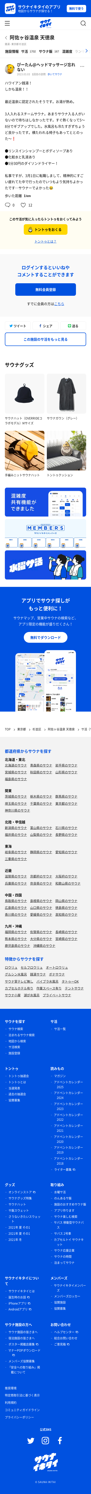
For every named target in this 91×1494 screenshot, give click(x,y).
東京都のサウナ (66, 803)
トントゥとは (17, 1082)
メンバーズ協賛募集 (21, 1361)
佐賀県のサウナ (41, 931)
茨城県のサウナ (16, 796)
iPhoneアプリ (17, 1303)
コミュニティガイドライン (22, 1410)
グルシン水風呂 (16, 974)
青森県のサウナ (41, 765)
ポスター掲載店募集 (21, 1344)
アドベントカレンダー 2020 (68, 1139)
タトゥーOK (70, 981)
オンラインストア (20, 1192)
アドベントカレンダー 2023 (68, 1106)
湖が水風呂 (32, 995)
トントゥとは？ (45, 241)
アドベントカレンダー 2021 (68, 1128)
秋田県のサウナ (41, 772)
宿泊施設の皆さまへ (21, 1338)
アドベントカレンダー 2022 (68, 1117)
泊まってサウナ (64, 1262)
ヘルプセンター (64, 1332)
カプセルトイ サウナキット (69, 1242)
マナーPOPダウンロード (24, 1350)
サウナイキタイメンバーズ (70, 1288)
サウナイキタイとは (21, 1291)
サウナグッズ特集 (20, 1198)
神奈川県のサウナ (17, 810)
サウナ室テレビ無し (19, 981)
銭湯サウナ (38, 974)
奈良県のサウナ (41, 883)
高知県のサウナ (66, 914)
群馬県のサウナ (66, 796)
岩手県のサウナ (66, 765)
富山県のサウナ (41, 827)
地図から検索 (17, 1041)
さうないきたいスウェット (24, 1219)
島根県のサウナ (41, 900)
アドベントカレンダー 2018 (68, 1161)
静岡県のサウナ (41, 852)
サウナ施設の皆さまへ (23, 1332)
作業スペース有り (49, 988)
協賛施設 (60, 1302)
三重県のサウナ (16, 858)
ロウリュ (11, 967)
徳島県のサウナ (66, 907)
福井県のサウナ (16, 834)
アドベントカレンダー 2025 (68, 1084)
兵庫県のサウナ (16, 883)
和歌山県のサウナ (68, 883)
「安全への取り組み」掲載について (24, 1369)
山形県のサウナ (66, 772)
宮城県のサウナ (16, 772)
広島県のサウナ (16, 907)
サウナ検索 (15, 1029)
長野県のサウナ (66, 834)
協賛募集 (14, 1100)
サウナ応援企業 (64, 1250)
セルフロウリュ (32, 967)
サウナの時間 (63, 1256)
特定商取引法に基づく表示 (22, 1395)
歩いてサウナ (55, 74)
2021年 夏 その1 (19, 1227)
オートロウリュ (57, 967)
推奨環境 (11, 1388)
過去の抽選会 (17, 1094)
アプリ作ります (64, 1210)
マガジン (60, 1076)
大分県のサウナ (41, 938)
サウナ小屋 (13, 995)
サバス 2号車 (62, 1233)
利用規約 (11, 1402)
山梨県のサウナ (41, 834)
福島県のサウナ (16, 779)
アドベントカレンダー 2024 (68, 1095)
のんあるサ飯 (63, 1198)
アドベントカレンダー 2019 (68, 1150)
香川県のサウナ (16, 914)
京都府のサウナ (41, 876)
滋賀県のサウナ (16, 876)
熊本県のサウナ (16, 938)
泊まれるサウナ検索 (21, 1035)
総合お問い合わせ (65, 1338)
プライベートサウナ (57, 995)
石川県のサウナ (66, 827)
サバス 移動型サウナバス (69, 1225)
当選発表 (14, 1088)
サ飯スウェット (18, 1210)
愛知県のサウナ (66, 852)
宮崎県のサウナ (66, 938)
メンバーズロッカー (67, 1296)
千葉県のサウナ (41, 803)
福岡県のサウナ (16, 931)
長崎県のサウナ (66, 931)
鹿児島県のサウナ (17, 945)
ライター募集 (63, 1169)
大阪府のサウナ (66, 876)
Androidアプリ (18, 1309)
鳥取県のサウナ (16, 900)
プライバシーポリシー (19, 1417)
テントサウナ (74, 988)
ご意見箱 (60, 1344)
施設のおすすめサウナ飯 (70, 1204)
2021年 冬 (15, 1239)
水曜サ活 (60, 1192)
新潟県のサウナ (16, 827)
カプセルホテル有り (19, 988)
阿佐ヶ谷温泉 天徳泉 (32, 37)
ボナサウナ (57, 974)
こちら (59, 303)
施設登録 (14, 1053)
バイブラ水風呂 (47, 981)
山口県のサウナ (41, 907)
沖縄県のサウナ (44, 945)
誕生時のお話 (17, 1297)
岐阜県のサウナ (16, 852)
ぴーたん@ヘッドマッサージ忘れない (46, 67)
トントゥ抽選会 (18, 1076)
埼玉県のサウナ (16, 803)
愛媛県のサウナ (41, 914)
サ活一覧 (60, 1029)
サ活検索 (14, 1047)
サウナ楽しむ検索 (65, 1216)
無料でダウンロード (45, 637)
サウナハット (17, 1204)
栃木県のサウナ (41, 796)
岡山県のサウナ (66, 900)
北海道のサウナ (16, 765)
